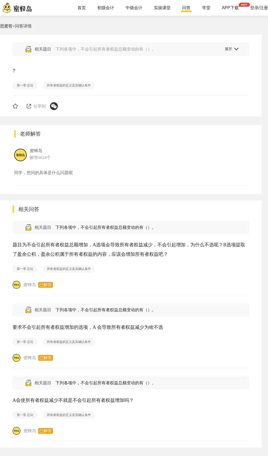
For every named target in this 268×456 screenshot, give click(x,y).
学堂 (206, 8)
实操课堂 (162, 8)
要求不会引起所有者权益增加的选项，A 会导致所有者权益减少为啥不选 (88, 327)
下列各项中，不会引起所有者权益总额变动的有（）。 (105, 227)
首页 (81, 8)
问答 (186, 8)
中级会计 (134, 8)
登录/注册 (259, 8)
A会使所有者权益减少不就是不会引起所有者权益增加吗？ (73, 400)
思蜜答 (6, 26)
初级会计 (105, 8)
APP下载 (230, 8)
